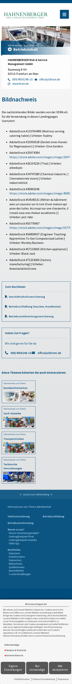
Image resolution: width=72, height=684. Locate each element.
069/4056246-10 (21, 353)
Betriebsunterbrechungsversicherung (31, 316)
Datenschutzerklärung (43, 679)
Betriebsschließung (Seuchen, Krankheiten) (35, 306)
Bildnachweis (15, 563)
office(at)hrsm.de (49, 353)
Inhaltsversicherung (19, 516)
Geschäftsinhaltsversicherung (27, 296)
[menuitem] (19, 516)
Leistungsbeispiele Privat (21, 536)
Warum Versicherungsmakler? (24, 533)
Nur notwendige (37, 667)
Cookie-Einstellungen (20, 574)
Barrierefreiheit (16, 570)
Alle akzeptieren (60, 667)
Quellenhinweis (16, 567)
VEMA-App (14, 543)
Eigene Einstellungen (13, 667)
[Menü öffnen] (64, 14)
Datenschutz (15, 560)
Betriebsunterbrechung (21, 522)
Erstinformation (22, 679)
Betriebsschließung (53, 516)
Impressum (63, 679)
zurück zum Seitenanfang (36, 494)
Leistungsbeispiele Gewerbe (23, 539)
